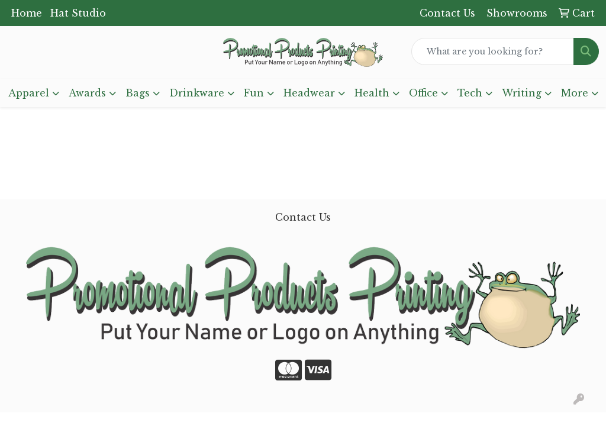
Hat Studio (78, 13)
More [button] (574, 93)
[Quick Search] (492, 51)
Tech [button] (469, 93)
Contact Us (303, 217)
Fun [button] (254, 93)
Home (26, 13)
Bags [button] (137, 93)
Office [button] (423, 93)
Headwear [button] (309, 93)
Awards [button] (87, 93)
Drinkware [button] (196, 93)
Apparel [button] (28, 93)
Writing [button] (521, 93)
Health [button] (371, 93)
